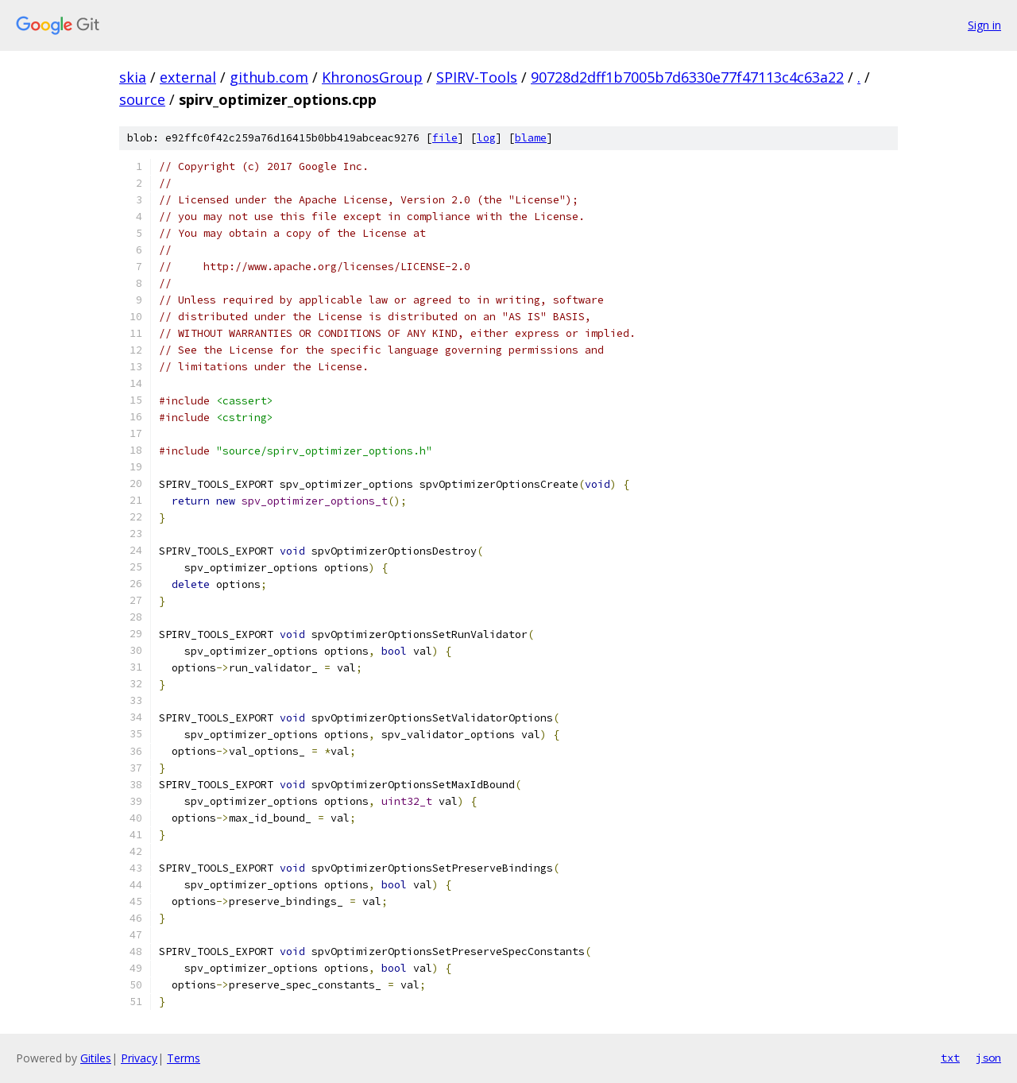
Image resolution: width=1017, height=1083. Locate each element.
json (988, 1057)
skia (132, 77)
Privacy (139, 1058)
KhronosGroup (372, 77)
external (188, 77)
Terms (183, 1058)
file (445, 138)
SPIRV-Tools (476, 77)
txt (950, 1057)
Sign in (984, 25)
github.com (269, 77)
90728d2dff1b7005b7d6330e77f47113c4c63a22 (687, 77)
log (486, 138)
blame (531, 138)
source (142, 99)
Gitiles (95, 1058)
